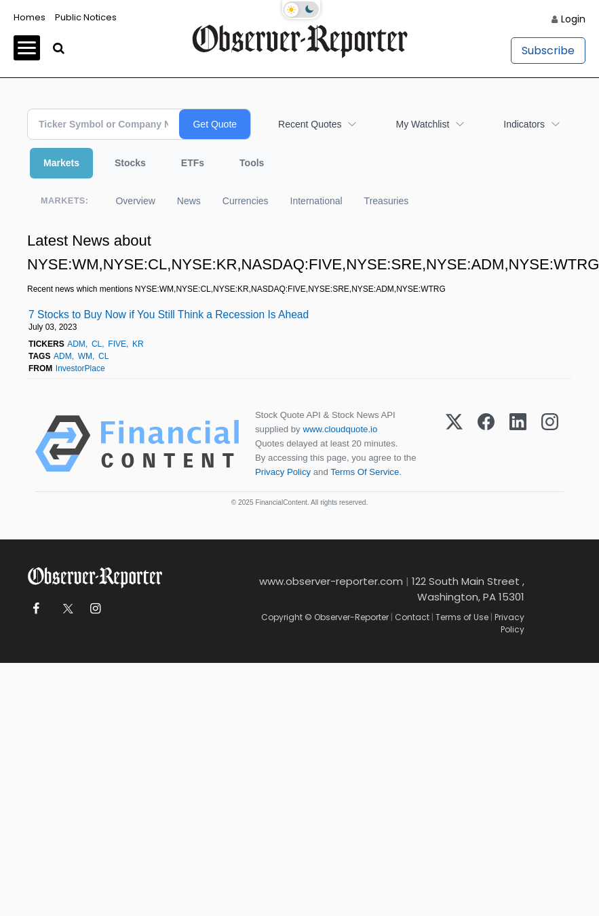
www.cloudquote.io (340, 429)
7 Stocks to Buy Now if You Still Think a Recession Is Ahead (168, 314)
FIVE (117, 344)
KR (138, 344)
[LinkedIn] (518, 444)
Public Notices (86, 17)
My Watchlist (422, 124)
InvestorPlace (80, 368)
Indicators (524, 124)
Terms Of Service (364, 472)
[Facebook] (486, 444)
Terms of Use (462, 617)
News (189, 200)
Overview (135, 200)
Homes (29, 17)
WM (85, 356)
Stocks (130, 162)
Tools (251, 162)
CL (97, 344)
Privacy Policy (283, 472)
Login (573, 19)
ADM (76, 344)
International (316, 200)
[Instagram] (550, 444)
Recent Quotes (309, 124)
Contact (412, 617)
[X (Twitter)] (454, 444)
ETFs (192, 162)
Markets (61, 162)
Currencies (246, 200)
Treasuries (386, 200)
